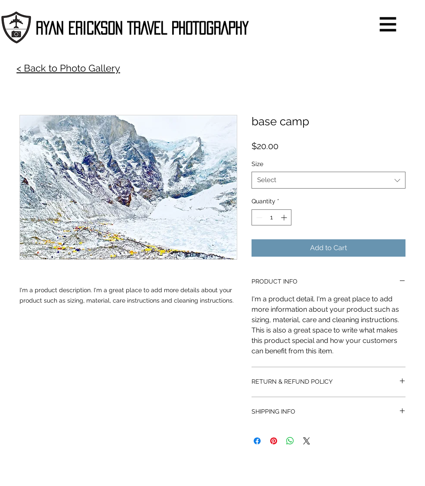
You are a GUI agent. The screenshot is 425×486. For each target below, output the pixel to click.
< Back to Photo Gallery (68, 68)
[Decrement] (258, 217)
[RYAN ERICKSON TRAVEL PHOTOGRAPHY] (142, 28)
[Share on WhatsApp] (290, 441)
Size (257, 163)
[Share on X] (306, 441)
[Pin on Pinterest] (273, 441)
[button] (388, 24)
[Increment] (284, 217)
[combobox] (328, 180)
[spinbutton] (271, 217)
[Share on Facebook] (257, 441)
